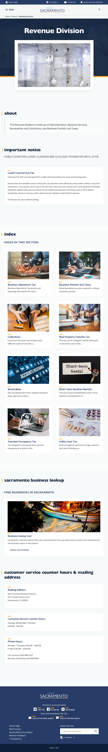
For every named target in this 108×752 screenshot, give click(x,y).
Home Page (11, 2)
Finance (14, 16)
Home (7, 16)
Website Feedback (17, 735)
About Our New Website (91, 2)
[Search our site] (76, 731)
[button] (10, 9)
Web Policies (15, 729)
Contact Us (70, 2)
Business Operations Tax (22, 285)
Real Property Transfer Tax (74, 337)
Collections (14, 337)
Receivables (14, 389)
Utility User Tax (68, 442)
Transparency (15, 738)
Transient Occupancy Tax (22, 442)
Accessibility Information (21, 732)
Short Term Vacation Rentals (75, 389)
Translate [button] (53, 2)
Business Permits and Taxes (75, 285)
